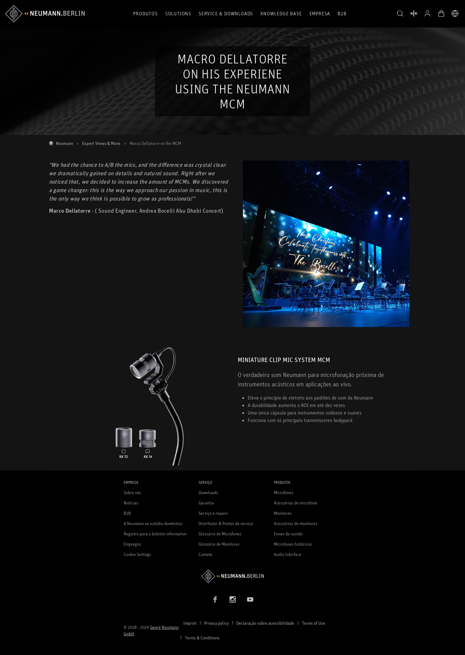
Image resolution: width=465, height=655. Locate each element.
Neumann (64, 143)
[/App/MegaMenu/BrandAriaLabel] (45, 13)
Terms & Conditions (202, 637)
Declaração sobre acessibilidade (265, 623)
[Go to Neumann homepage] (232, 576)
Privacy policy (216, 623)
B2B (342, 13)
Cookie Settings (137, 554)
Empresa (319, 13)
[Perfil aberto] (428, 13)
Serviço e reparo (213, 513)
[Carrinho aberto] (441, 13)
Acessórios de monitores (295, 523)
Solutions (178, 13)
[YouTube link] (250, 599)
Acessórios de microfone (295, 502)
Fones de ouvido (288, 533)
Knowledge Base (281, 13)
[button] (400, 13)
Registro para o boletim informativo (155, 533)
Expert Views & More (101, 143)
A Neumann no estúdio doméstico (153, 523)
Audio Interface (287, 554)
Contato (205, 554)
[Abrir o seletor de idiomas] (455, 13)
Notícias (131, 502)
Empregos (132, 544)
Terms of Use (313, 623)
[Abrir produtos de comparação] (414, 13)
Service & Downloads (226, 13)
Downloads (208, 492)
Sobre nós (132, 492)
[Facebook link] (215, 599)
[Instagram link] (232, 599)
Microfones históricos (293, 544)
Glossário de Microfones (220, 533)
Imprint (189, 623)
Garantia (206, 502)
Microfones (284, 492)
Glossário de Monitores (219, 544)
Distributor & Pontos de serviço (226, 523)
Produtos (145, 13)
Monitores (283, 513)
